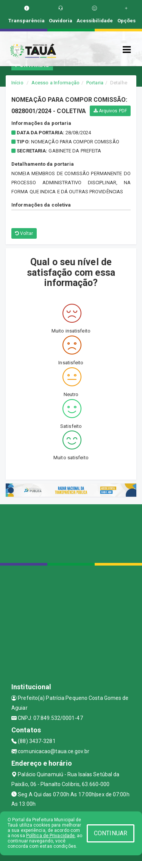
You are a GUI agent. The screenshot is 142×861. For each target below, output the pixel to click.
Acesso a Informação (55, 82)
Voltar (24, 233)
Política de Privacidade (50, 835)
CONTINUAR (110, 833)
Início (17, 82)
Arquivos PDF (110, 110)
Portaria (94, 82)
